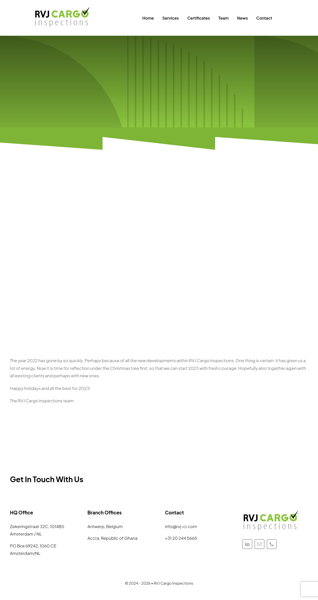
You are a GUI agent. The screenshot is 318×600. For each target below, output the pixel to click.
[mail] (259, 544)
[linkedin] (247, 544)
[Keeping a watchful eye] (62, 7)
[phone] (272, 544)
